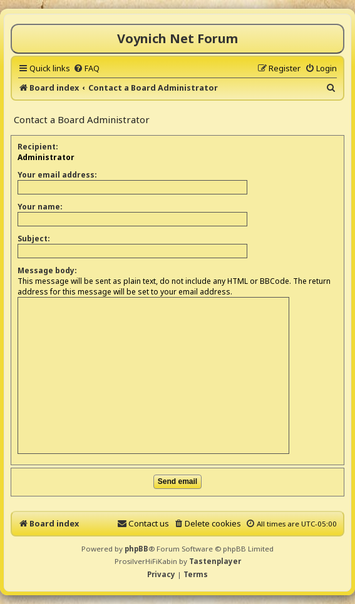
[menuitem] (86, 68)
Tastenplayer (215, 561)
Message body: (47, 270)
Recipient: (38, 146)
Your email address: (57, 174)
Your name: (40, 206)
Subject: (34, 238)
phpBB (136, 548)
